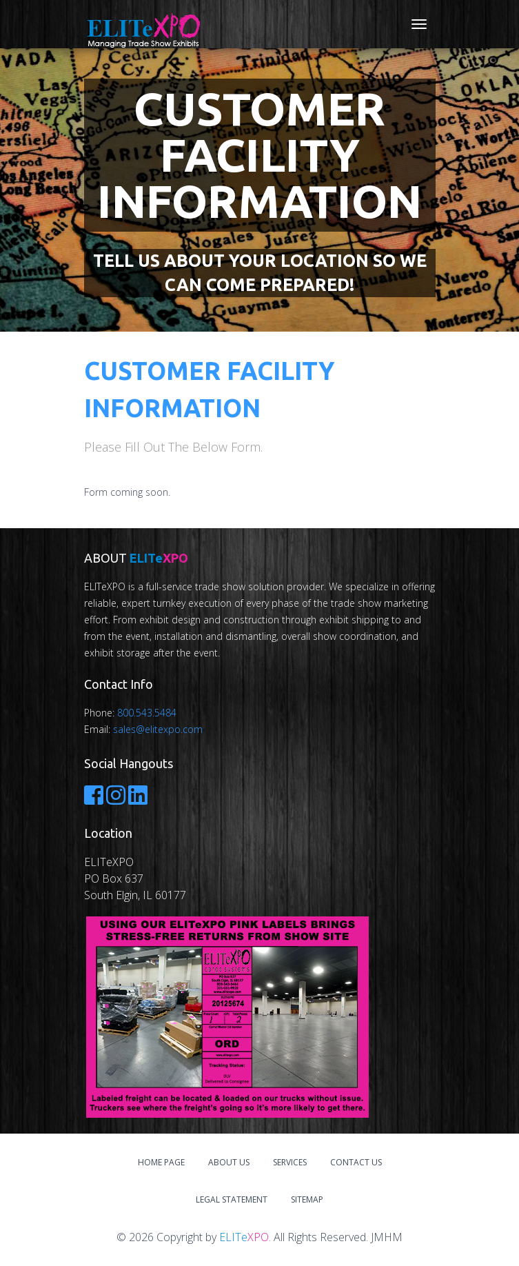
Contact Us (356, 1162)
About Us (229, 1162)
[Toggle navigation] (419, 24)
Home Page (161, 1162)
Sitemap (307, 1199)
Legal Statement (231, 1199)
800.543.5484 (146, 712)
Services (290, 1162)
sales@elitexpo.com (158, 729)
